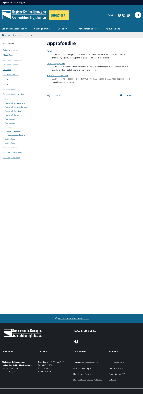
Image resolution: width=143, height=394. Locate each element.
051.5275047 (47, 365)
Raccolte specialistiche (57, 75)
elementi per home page (17, 35)
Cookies (98, 379)
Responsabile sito (116, 362)
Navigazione (8, 43)
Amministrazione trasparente (85, 362)
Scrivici (120, 368)
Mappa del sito (79, 379)
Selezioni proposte (56, 63)
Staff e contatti (44, 368)
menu (32, 35)
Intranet (112, 379)
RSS (123, 373)
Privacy (90, 379)
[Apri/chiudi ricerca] (138, 15)
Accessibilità (114, 373)
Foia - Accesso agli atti (83, 368)
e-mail (48, 371)
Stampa (127, 95)
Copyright (89, 373)
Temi (49, 51)
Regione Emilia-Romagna (13, 2)
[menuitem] (14, 28)
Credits (112, 368)
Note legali (77, 373)
